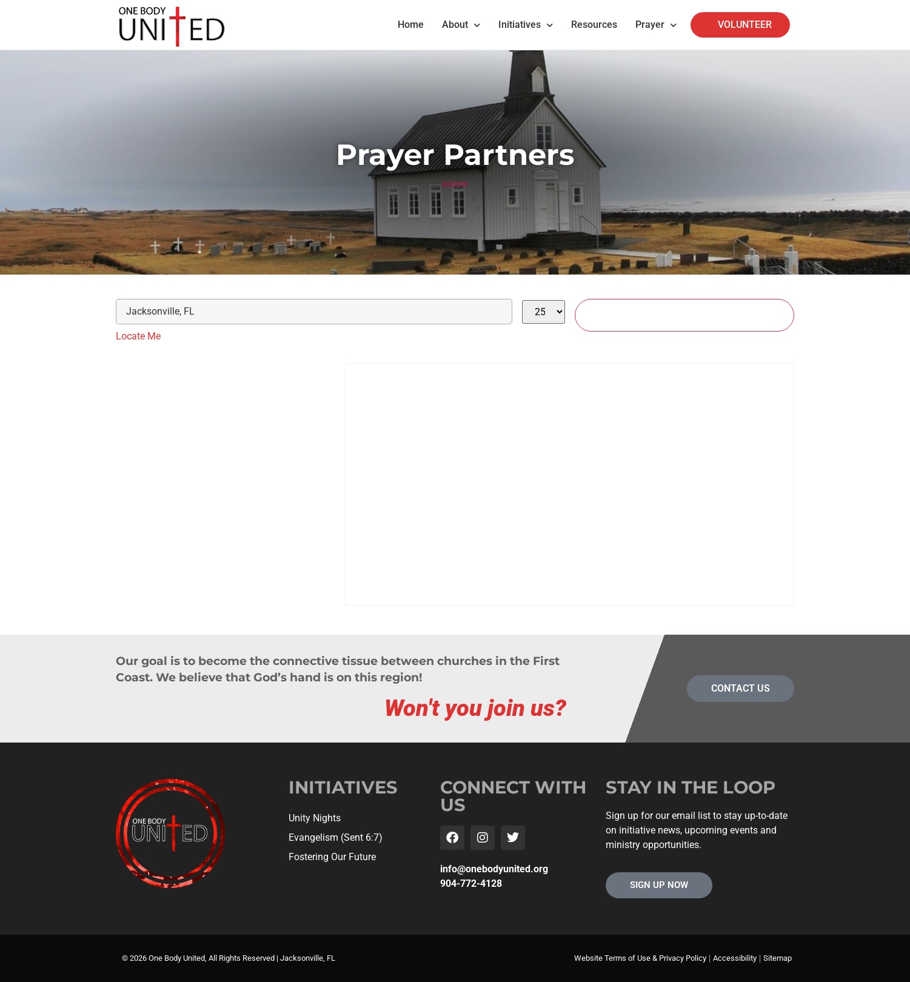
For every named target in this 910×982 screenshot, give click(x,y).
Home (411, 24)
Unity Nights (315, 818)
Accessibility (735, 958)
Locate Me (138, 336)
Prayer (656, 25)
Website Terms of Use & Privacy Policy (640, 958)
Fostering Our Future (332, 857)
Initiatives (525, 25)
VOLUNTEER (745, 24)
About (461, 25)
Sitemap (777, 958)
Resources (594, 24)
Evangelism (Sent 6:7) (336, 837)
